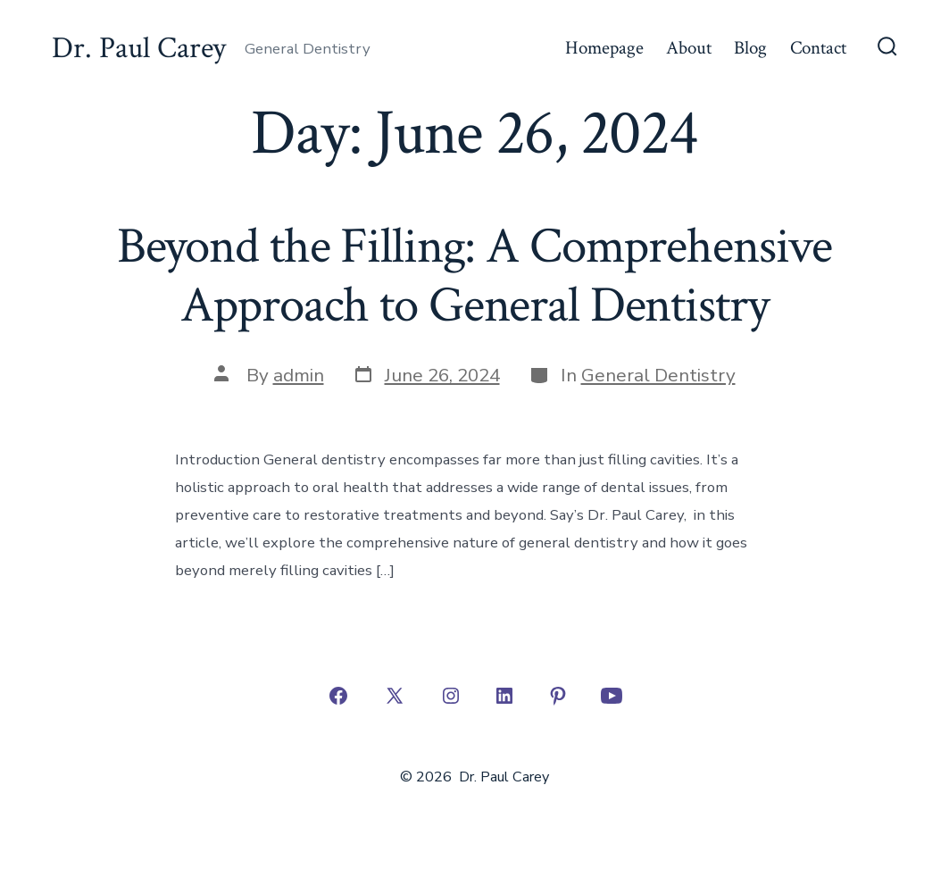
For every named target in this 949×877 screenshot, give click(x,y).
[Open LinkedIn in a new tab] (504, 696)
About (689, 48)
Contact (818, 48)
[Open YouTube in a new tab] (612, 696)
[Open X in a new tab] (394, 696)
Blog (750, 48)
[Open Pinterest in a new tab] (558, 696)
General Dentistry (658, 375)
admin (298, 375)
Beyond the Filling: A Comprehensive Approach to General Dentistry (474, 275)
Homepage (604, 48)
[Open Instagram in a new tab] (451, 696)
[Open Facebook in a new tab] (338, 696)
